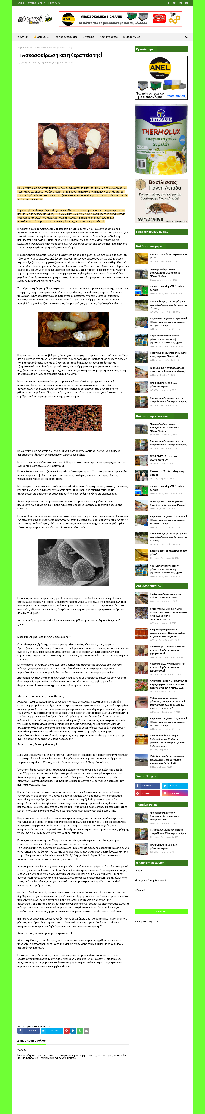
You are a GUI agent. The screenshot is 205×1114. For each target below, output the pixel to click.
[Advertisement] (73, 94)
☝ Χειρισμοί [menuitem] (41, 36)
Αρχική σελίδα (24, 47)
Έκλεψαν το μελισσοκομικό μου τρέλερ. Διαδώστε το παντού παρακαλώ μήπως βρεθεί (167, 760)
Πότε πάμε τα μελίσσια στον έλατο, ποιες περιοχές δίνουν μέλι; (168, 354)
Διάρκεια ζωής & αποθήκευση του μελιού (168, 256)
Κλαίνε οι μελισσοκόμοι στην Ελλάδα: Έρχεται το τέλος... (165, 595)
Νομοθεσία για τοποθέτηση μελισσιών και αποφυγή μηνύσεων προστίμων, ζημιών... (167, 339)
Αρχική (20, 3)
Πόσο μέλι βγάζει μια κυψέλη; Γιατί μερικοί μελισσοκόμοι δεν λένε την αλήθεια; (168, 305)
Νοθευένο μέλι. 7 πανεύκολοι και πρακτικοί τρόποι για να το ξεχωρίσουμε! (167, 650)
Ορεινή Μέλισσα (28, 63)
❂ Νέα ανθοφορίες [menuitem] (67, 36)
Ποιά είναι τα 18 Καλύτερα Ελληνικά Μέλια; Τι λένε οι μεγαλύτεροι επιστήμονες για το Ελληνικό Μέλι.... (167, 741)
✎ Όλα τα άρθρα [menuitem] (109, 36)
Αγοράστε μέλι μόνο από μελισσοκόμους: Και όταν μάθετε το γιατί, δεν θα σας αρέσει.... (167, 633)
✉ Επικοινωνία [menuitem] (131, 36)
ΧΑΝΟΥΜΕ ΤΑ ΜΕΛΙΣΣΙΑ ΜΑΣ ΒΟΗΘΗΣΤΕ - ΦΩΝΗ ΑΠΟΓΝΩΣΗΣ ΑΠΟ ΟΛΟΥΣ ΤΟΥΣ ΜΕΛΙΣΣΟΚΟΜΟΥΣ (168, 614)
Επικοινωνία (54, 3)
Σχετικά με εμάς (36, 3)
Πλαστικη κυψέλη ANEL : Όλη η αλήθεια (167, 288)
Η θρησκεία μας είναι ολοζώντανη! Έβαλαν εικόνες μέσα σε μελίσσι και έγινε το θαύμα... (168, 322)
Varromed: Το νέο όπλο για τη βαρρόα (167, 473)
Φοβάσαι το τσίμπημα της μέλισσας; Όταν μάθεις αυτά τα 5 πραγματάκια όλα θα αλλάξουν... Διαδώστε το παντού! (167, 703)
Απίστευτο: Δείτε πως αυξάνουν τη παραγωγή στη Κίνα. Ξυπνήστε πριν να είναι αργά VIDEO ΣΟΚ (169, 684)
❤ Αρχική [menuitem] (22, 36)
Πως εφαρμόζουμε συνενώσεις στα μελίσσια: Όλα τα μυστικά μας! (168, 400)
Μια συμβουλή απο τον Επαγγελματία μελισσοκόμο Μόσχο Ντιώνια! (165, 273)
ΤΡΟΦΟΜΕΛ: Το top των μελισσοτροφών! (163, 384)
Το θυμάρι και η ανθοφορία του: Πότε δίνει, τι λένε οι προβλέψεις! (168, 369)
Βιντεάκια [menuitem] (88, 36)
